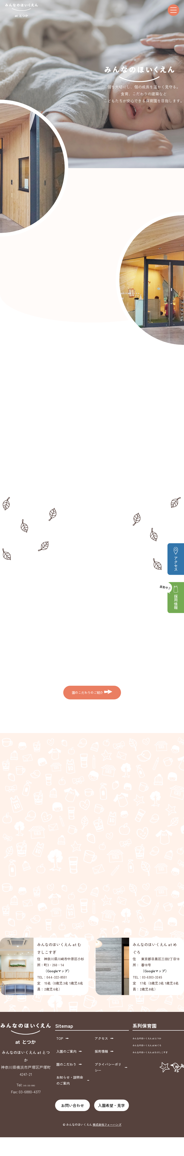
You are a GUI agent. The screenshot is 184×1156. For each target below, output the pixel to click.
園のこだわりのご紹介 (92, 695)
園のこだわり (68, 1086)
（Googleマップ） (57, 998)
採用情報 (173, 595)
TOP (61, 1064)
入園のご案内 (68, 1075)
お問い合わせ (72, 1124)
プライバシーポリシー (111, 1089)
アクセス (176, 559)
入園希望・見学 (111, 1124)
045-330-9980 (29, 1112)
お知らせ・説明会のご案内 (72, 1100)
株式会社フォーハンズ (107, 1143)
